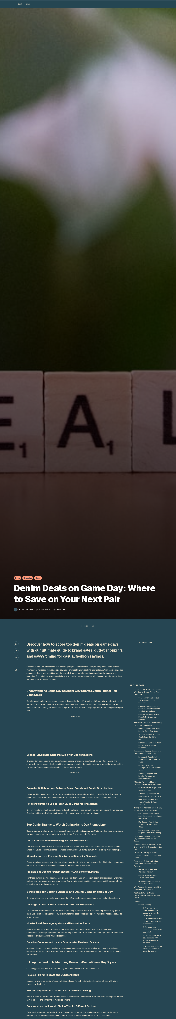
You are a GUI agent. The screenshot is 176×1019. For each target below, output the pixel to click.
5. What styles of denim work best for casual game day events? (152, 992)
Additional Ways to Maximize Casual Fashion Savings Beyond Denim (147, 939)
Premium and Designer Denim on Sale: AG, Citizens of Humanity (149, 789)
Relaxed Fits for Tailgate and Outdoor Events (149, 833)
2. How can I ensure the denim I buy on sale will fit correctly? (152, 965)
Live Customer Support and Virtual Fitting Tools (149, 926)
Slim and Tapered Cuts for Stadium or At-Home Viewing (149, 838)
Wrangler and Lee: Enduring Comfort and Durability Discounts (149, 780)
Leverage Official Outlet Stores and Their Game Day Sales (149, 803)
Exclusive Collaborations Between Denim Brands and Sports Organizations (149, 752)
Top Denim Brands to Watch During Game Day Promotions (148, 768)
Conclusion (138, 945)
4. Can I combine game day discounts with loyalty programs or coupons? (152, 983)
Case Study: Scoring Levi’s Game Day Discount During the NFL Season (147, 882)
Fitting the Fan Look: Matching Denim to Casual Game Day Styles (147, 827)
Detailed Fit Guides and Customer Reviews (147, 914)
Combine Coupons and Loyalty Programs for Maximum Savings (147, 819)
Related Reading (144, 948)
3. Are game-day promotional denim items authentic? (152, 973)
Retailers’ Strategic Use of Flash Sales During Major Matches (148, 760)
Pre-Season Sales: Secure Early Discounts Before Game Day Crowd (150, 860)
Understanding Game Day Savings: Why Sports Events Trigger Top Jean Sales (147, 735)
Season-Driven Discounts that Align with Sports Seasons (148, 744)
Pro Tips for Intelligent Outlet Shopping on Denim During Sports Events (147, 899)
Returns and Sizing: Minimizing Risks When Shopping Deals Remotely (146, 907)
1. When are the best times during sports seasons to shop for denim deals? (151, 955)
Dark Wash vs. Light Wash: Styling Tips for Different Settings (148, 845)
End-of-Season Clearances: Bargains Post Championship (149, 875)
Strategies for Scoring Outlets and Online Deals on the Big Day (147, 796)
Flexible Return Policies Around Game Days (147, 920)
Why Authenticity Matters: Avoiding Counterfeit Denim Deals (147, 932)
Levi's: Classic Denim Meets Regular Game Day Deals (149, 773)
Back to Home (22, 4)
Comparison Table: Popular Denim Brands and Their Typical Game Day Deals (148, 890)
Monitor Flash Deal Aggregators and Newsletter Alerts (149, 811)
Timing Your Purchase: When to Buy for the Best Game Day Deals (148, 853)
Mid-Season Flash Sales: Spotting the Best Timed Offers (148, 868)
